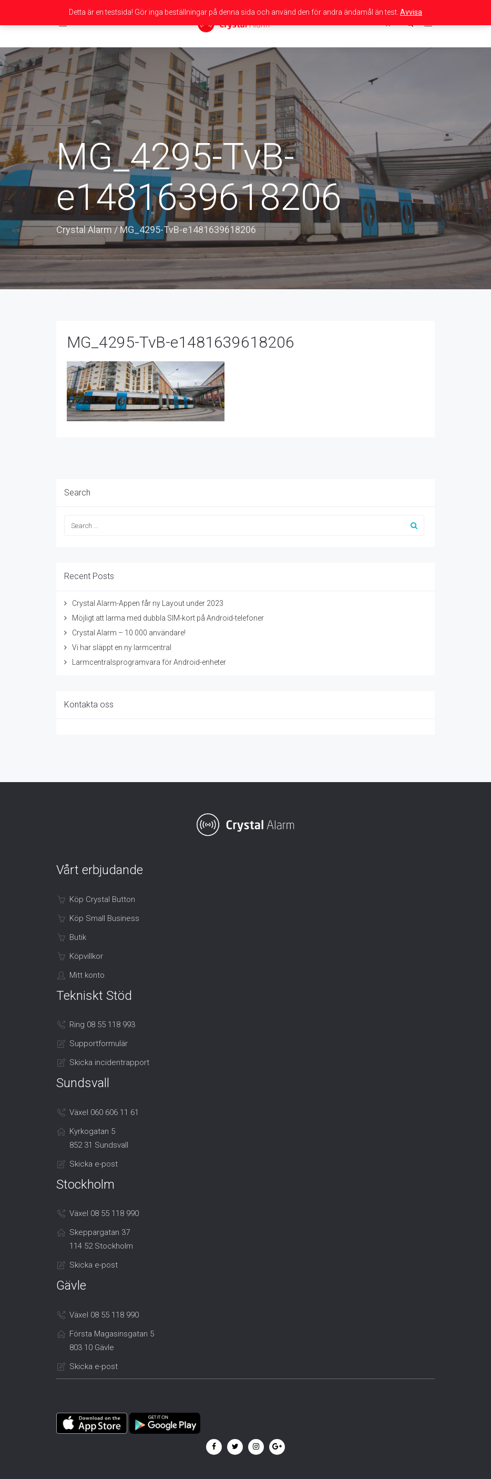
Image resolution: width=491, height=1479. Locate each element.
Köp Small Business (104, 918)
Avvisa (411, 12)
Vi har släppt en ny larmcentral (121, 647)
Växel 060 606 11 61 (104, 1112)
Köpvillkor (86, 956)
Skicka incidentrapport (109, 1062)
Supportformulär (98, 1043)
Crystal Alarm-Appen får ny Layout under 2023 (147, 603)
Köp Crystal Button (102, 899)
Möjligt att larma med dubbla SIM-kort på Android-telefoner (168, 618)
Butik (77, 937)
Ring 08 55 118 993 (102, 1024)
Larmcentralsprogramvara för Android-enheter (149, 662)
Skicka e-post (93, 1164)
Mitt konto (87, 975)
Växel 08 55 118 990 (104, 1213)
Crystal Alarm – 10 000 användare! (129, 633)
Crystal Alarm (84, 229)
